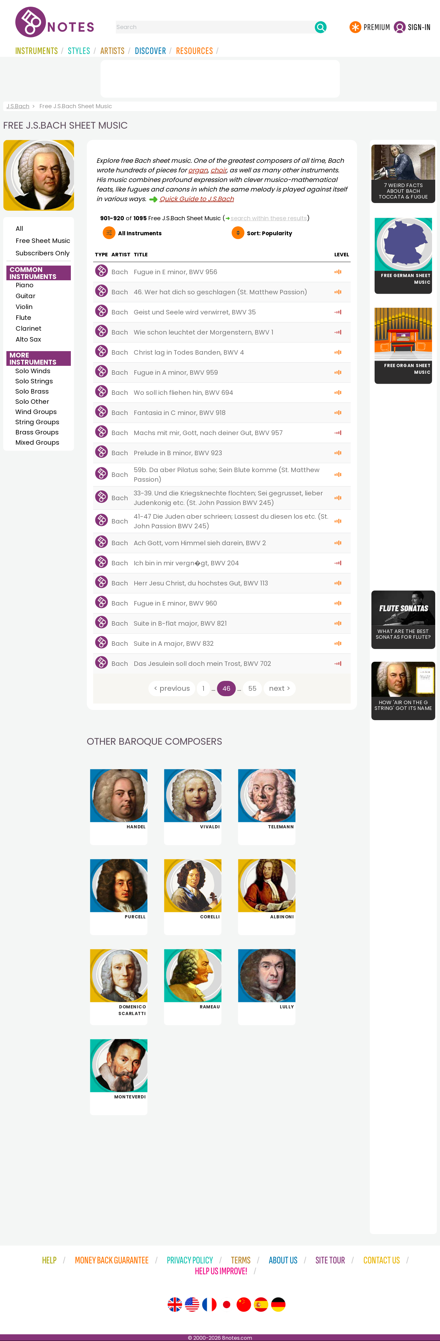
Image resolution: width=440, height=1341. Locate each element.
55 (252, 688)
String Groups (37, 422)
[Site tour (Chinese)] (244, 1305)
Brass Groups (37, 432)
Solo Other (32, 401)
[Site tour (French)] (209, 1305)
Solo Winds (32, 370)
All (19, 228)
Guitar (25, 295)
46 (226, 688)
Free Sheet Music (43, 240)
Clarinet (28, 328)
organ (198, 170)
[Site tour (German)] (278, 1305)
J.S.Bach (17, 106)
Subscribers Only (43, 253)
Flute (23, 317)
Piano (25, 285)
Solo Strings (34, 381)
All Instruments (140, 233)
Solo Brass (32, 391)
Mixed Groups (37, 442)
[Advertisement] (220, 77)
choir (219, 170)
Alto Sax (28, 339)
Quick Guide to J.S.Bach (197, 198)
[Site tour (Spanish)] (261, 1305)
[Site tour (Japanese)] (227, 1305)
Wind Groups (36, 411)
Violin (24, 306)
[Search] (321, 27)
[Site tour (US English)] (192, 1305)
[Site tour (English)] (175, 1305)
